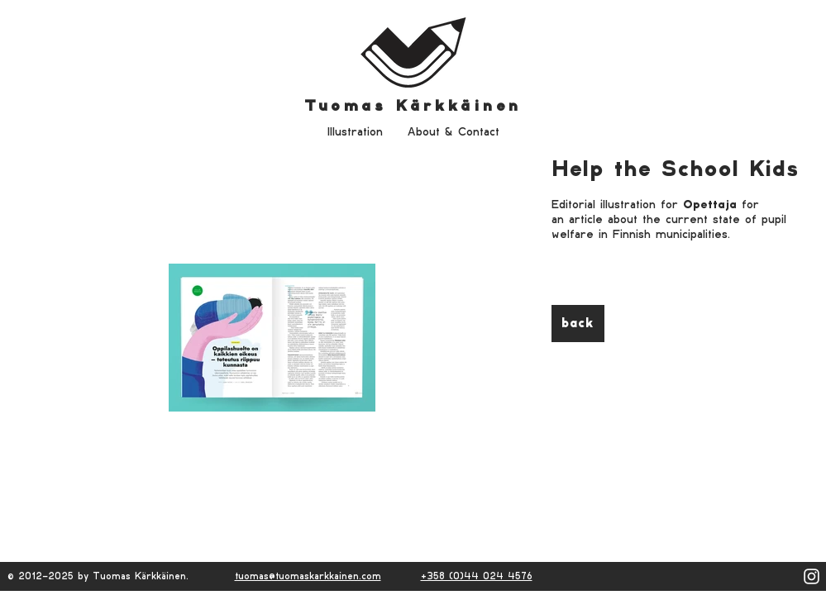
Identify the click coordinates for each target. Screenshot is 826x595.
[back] (577, 323)
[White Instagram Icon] (811, 576)
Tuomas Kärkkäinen (413, 106)
